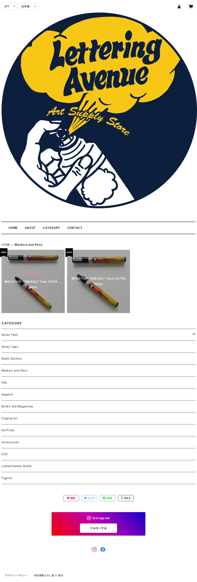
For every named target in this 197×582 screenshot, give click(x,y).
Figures (7, 478)
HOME (13, 227)
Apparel (7, 394)
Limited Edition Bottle (17, 466)
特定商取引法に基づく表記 (48, 575)
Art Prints (8, 430)
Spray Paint (10, 334)
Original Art (10, 418)
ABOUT (30, 227)
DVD (5, 454)
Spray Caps (10, 346)
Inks (4, 382)
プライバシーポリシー (16, 575)
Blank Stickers (12, 358)
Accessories (10, 442)
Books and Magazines (17, 406)
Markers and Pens (15, 370)
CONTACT (75, 227)
